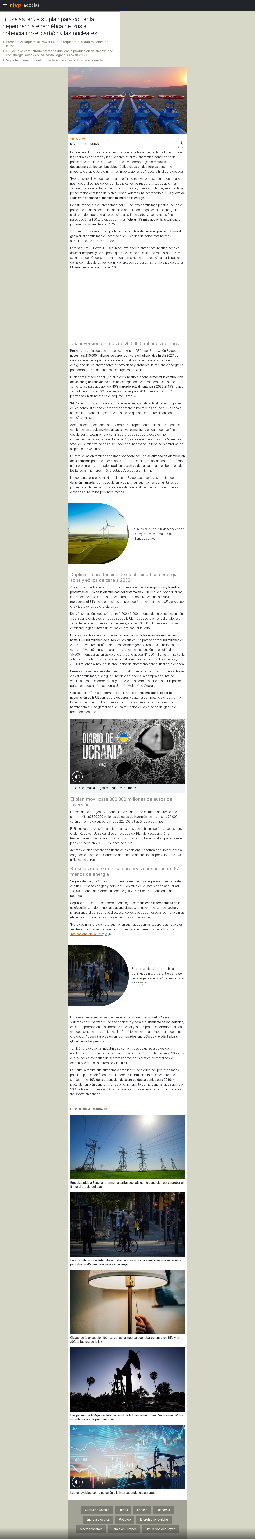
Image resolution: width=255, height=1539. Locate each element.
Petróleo (125, 1519)
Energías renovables (154, 1519)
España (142, 1510)
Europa (123, 1510)
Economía (163, 1510)
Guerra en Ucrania (97, 1510)
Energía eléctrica (98, 1519)
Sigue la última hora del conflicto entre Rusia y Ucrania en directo (54, 60)
